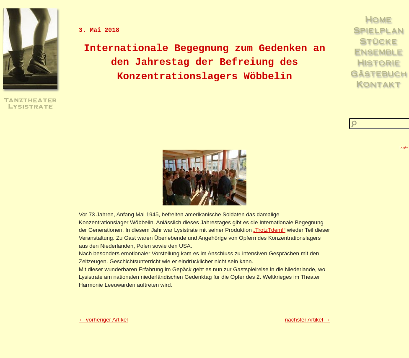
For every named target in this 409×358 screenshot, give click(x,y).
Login (403, 147)
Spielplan (378, 29)
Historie (378, 62)
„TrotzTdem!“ (270, 230)
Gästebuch (378, 72)
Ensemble (378, 51)
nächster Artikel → (307, 319)
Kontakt (378, 83)
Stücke (378, 40)
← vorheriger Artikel (103, 319)
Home (378, 18)
